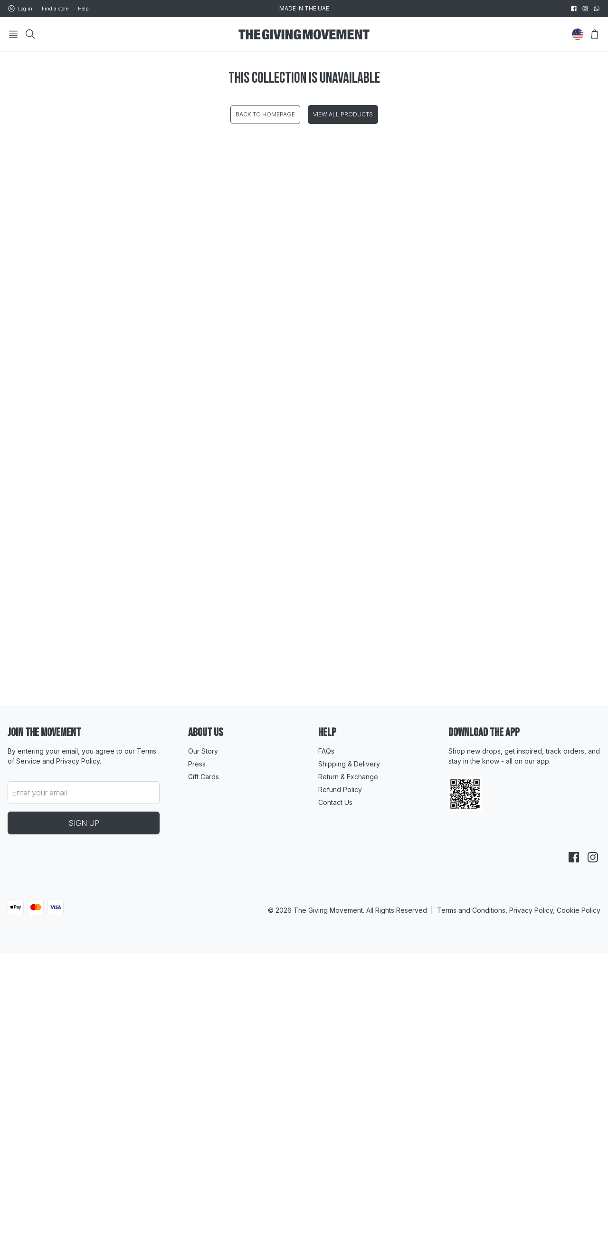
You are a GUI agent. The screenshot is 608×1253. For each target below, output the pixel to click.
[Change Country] (577, 34)
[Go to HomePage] (304, 34)
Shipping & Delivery (349, 764)
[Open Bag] (594, 34)
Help (83, 8)
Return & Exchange (348, 777)
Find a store (55, 8)
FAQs (326, 751)
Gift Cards (203, 777)
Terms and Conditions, (473, 910)
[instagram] (585, 8)
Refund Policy (340, 789)
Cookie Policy (578, 910)
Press (197, 764)
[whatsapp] (596, 8)
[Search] (30, 34)
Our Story (203, 751)
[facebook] (574, 8)
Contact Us (335, 802)
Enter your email (39, 792)
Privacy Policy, (533, 910)
